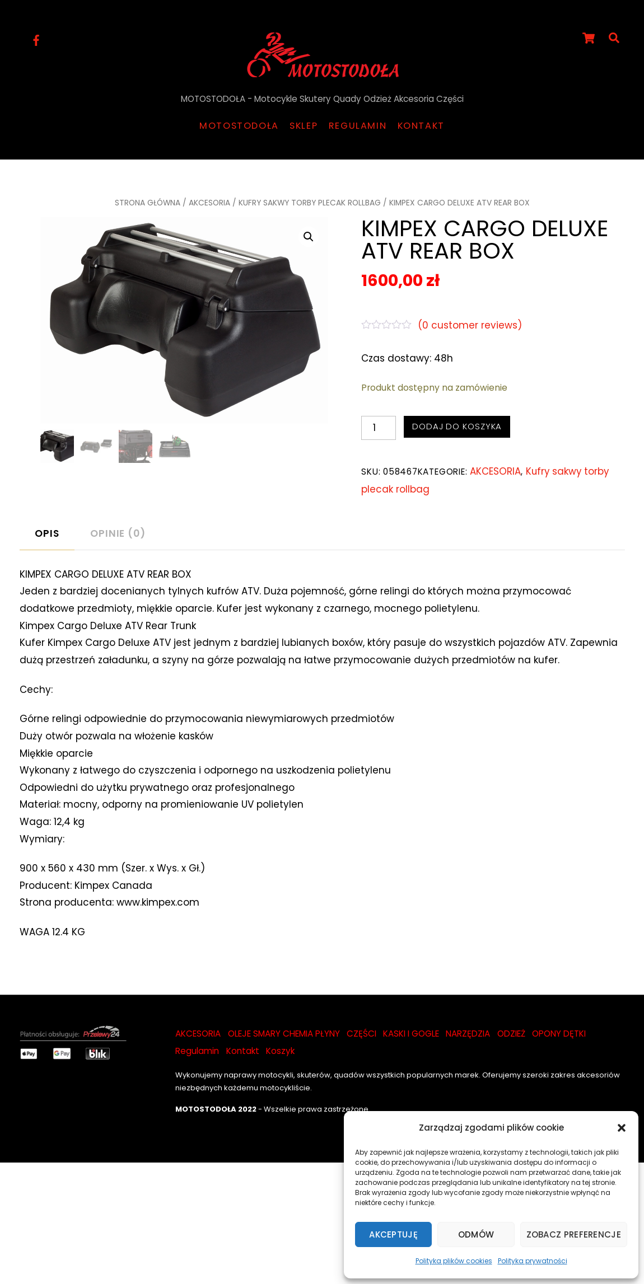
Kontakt (421, 125)
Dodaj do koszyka (457, 426)
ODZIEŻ (511, 1033)
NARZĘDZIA (468, 1033)
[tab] (47, 533)
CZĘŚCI (361, 1033)
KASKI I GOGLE (411, 1033)
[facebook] (36, 39)
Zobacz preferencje (573, 1234)
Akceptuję (393, 1234)
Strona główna (147, 202)
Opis (47, 533)
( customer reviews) (470, 325)
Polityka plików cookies (454, 1261)
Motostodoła (239, 125)
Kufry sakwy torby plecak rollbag (310, 202)
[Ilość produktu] (378, 428)
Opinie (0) (118, 533)
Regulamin (358, 125)
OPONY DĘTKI (559, 1033)
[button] (621, 1127)
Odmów (476, 1234)
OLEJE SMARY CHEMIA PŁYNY (284, 1033)
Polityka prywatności (532, 1261)
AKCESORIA (209, 202)
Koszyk (280, 1051)
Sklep (304, 125)
